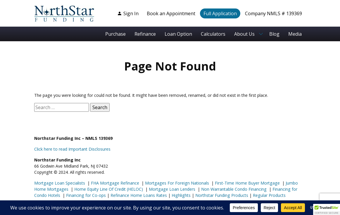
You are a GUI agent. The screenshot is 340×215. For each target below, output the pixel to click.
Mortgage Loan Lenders (171, 189)
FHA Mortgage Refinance (115, 183)
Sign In (128, 13)
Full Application (220, 13)
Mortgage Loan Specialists (59, 183)
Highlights (181, 195)
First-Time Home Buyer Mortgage (247, 183)
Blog (274, 34)
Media (295, 34)
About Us (244, 34)
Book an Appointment (171, 13)
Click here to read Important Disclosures (72, 149)
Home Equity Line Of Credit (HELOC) (108, 189)
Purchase (115, 34)
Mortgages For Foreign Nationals (176, 183)
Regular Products (269, 195)
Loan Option (178, 34)
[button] (326, 209)
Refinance (145, 34)
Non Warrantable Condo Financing (233, 189)
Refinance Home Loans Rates (138, 195)
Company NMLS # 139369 (273, 13)
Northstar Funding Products (221, 195)
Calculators (213, 34)
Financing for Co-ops (85, 195)
